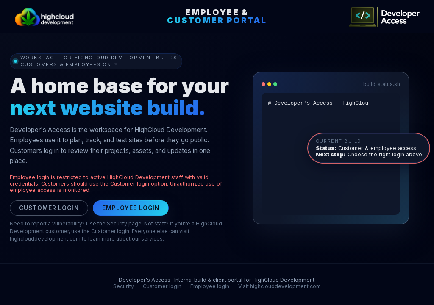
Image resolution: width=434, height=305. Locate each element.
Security (123, 286)
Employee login (130, 208)
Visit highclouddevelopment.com (279, 286)
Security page (124, 223)
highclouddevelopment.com (45, 239)
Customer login (49, 208)
